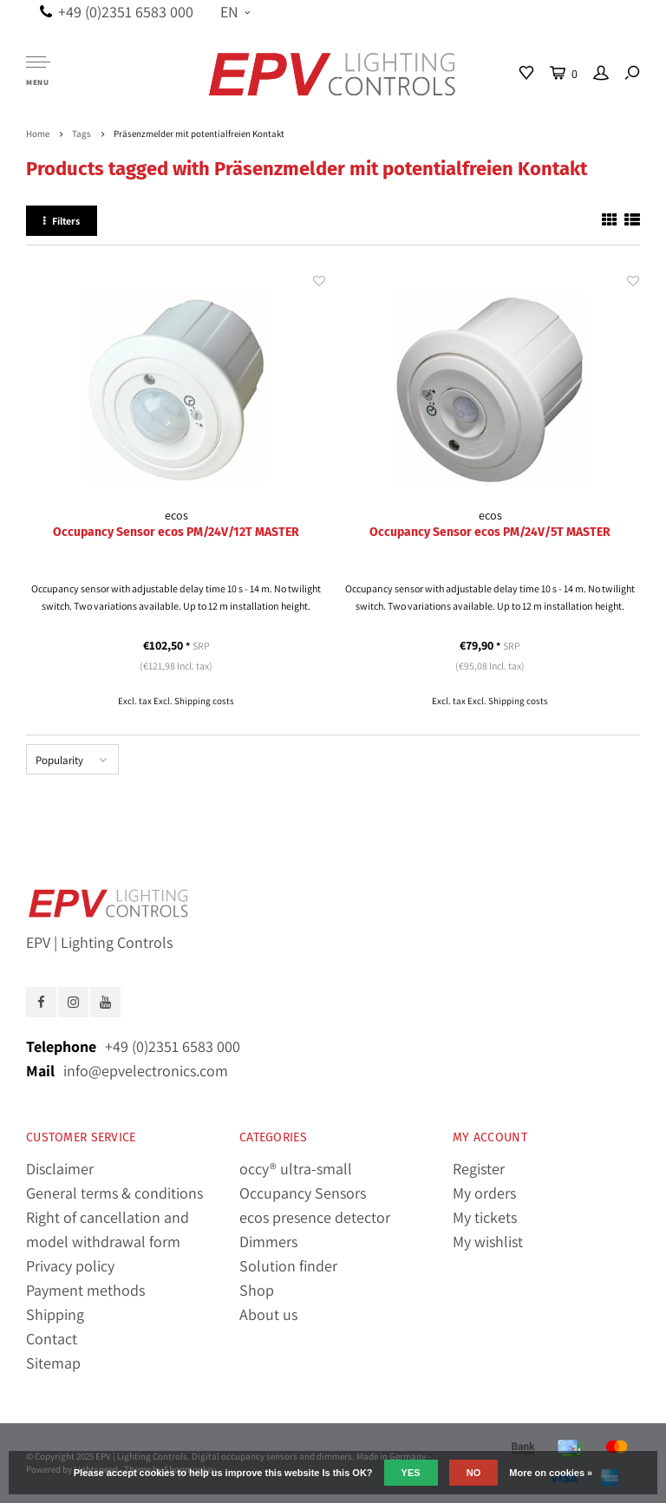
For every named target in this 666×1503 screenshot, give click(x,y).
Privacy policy (70, 1266)
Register (479, 1169)
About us (268, 1314)
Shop (256, 1290)
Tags (81, 133)
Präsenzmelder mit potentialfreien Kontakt (199, 133)
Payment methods (85, 1290)
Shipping (55, 1314)
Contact (51, 1339)
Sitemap (53, 1363)
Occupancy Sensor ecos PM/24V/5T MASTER (489, 532)
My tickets (485, 1217)
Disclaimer (60, 1169)
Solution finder (288, 1266)
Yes (411, 1472)
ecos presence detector (314, 1217)
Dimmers (268, 1241)
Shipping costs (204, 701)
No (474, 1472)
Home (37, 133)
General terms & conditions (114, 1193)
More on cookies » (550, 1472)
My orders (484, 1193)
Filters (61, 220)
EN (235, 12)
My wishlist (488, 1241)
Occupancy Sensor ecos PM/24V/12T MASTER (176, 532)
